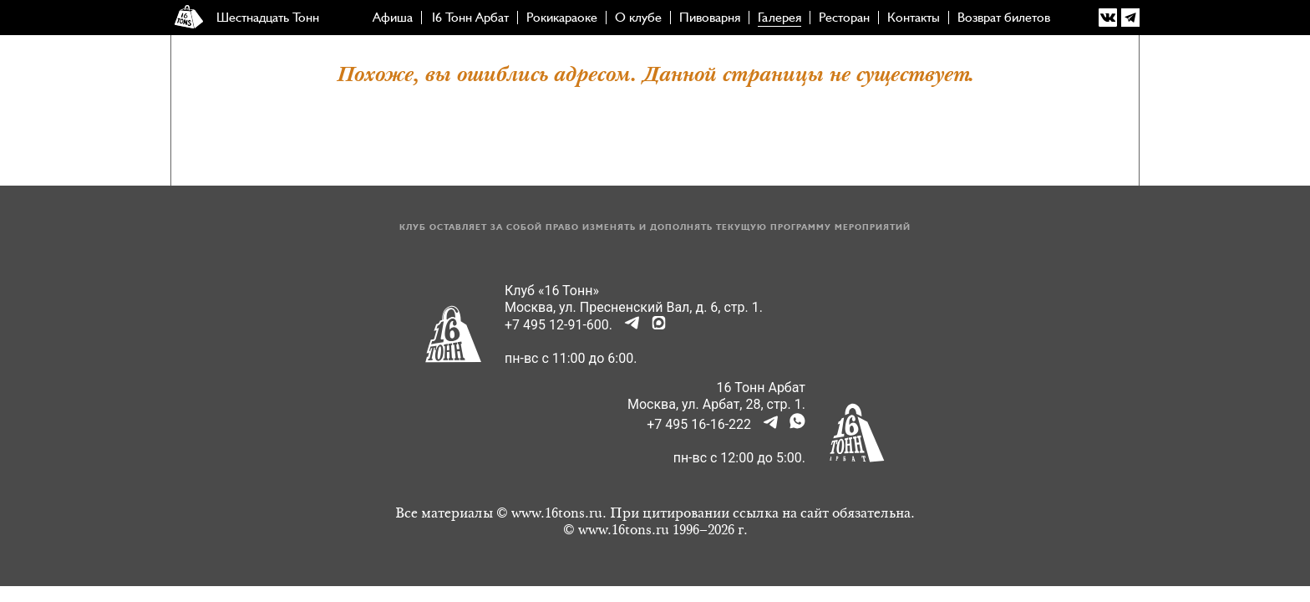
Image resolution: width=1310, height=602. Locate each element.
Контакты (913, 17)
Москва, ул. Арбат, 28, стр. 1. (716, 404)
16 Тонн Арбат (469, 17)
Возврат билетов (1003, 17)
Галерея (779, 17)
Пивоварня (709, 17)
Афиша (393, 17)
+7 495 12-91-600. (558, 325)
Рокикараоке (561, 17)
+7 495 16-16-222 (699, 424)
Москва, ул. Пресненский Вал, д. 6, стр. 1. (634, 307)
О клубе (638, 17)
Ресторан (844, 17)
